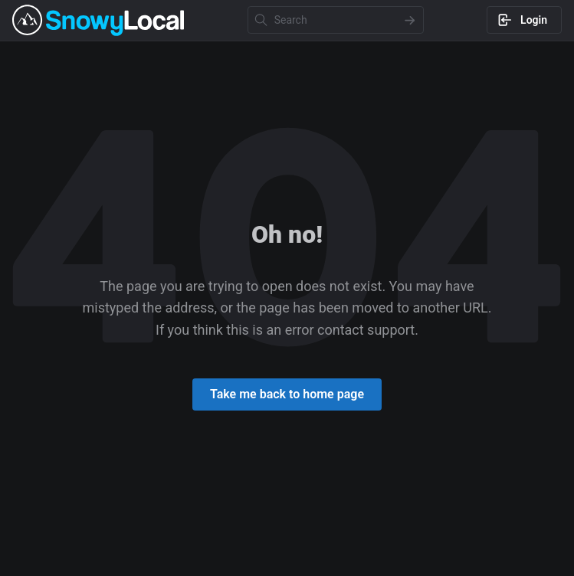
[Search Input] (336, 20)
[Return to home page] (287, 394)
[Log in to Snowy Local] (524, 20)
